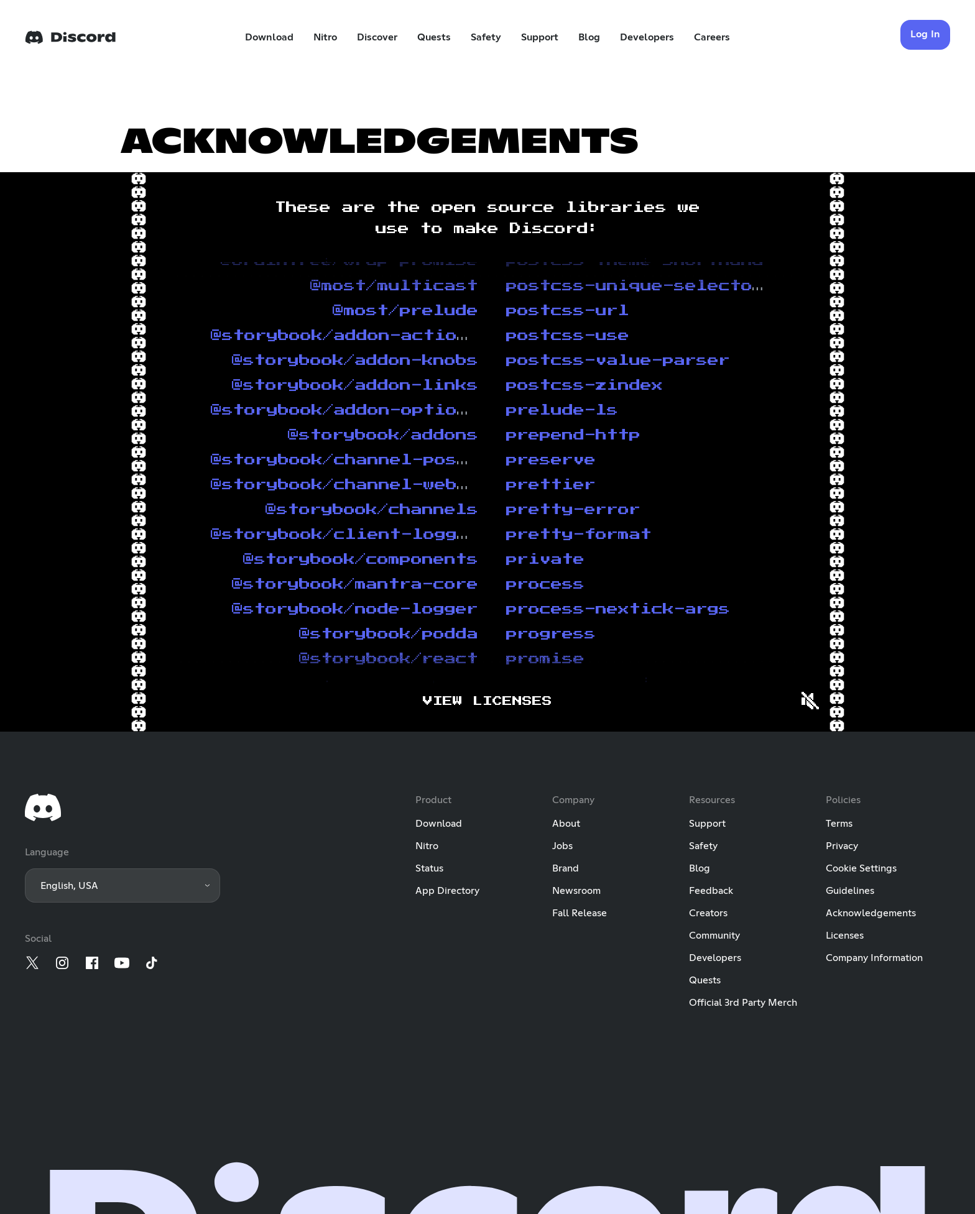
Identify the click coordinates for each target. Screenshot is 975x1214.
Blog (589, 37)
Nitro (325, 37)
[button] (122, 885)
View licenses (487, 701)
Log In (925, 34)
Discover (377, 37)
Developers (647, 37)
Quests (434, 37)
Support (539, 37)
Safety (486, 37)
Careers (712, 37)
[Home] (70, 37)
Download (269, 37)
